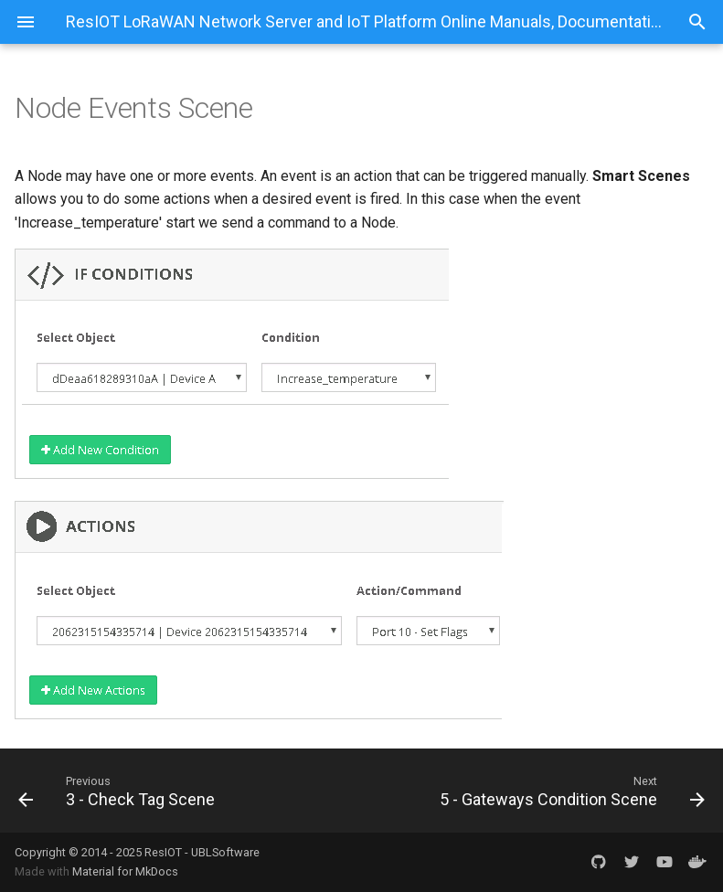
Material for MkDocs (125, 871)
